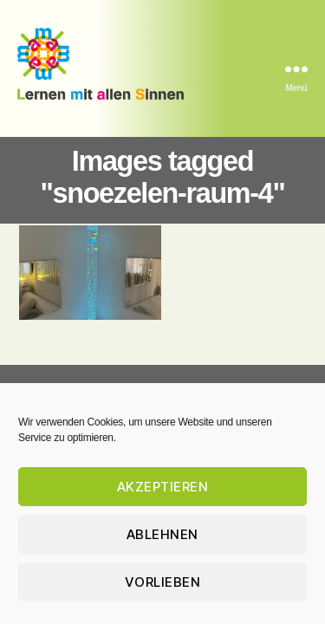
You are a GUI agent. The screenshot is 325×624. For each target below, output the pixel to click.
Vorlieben (163, 582)
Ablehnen (162, 534)
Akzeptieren (163, 486)
